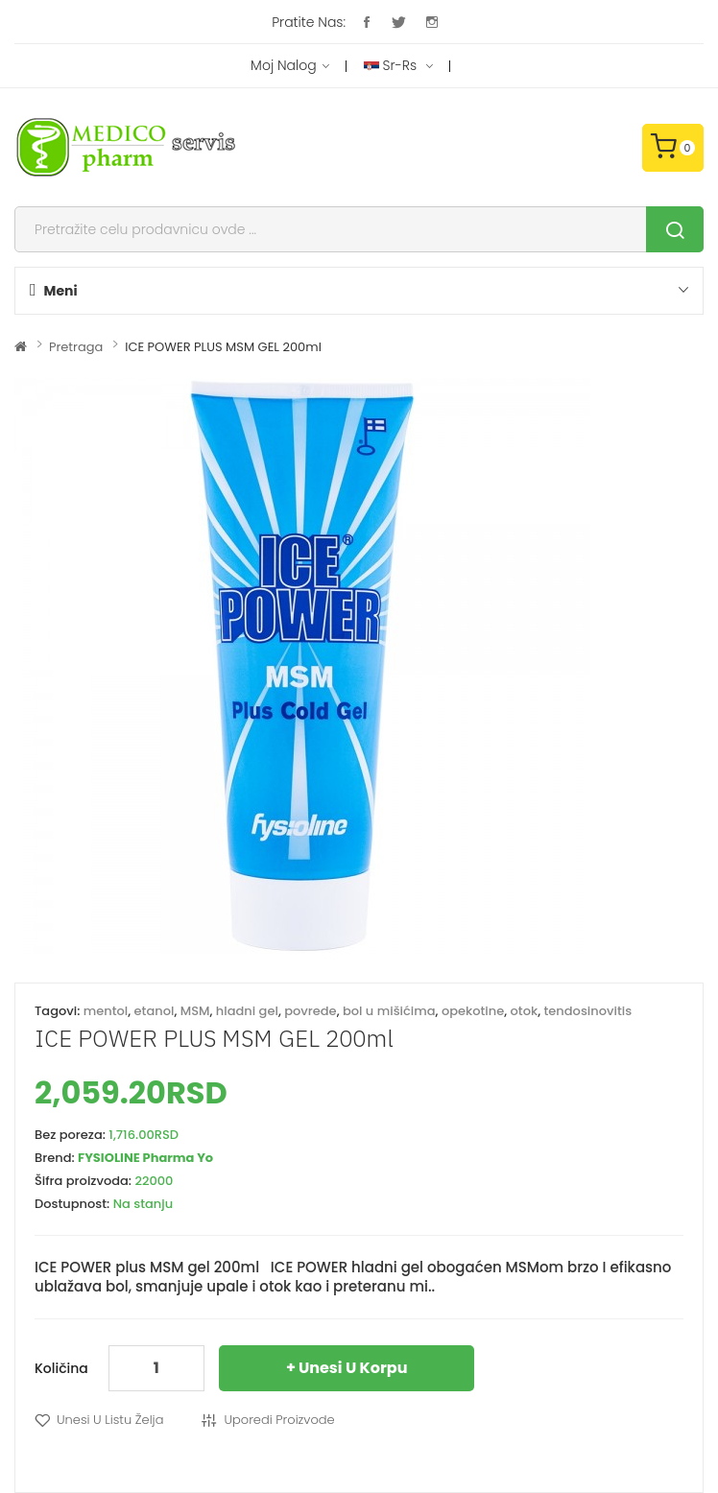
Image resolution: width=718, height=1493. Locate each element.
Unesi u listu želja (110, 1419)
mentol (106, 1011)
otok (524, 1011)
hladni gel (247, 1011)
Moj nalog (290, 66)
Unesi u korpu (353, 1368)
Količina (61, 1368)
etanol (154, 1011)
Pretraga (76, 347)
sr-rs (398, 66)
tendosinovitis (588, 1011)
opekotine (473, 1011)
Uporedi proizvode (279, 1419)
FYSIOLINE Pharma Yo (145, 1158)
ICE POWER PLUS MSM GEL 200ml (223, 347)
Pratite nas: (309, 22)
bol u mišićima (389, 1011)
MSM (195, 1011)
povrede (310, 1011)
